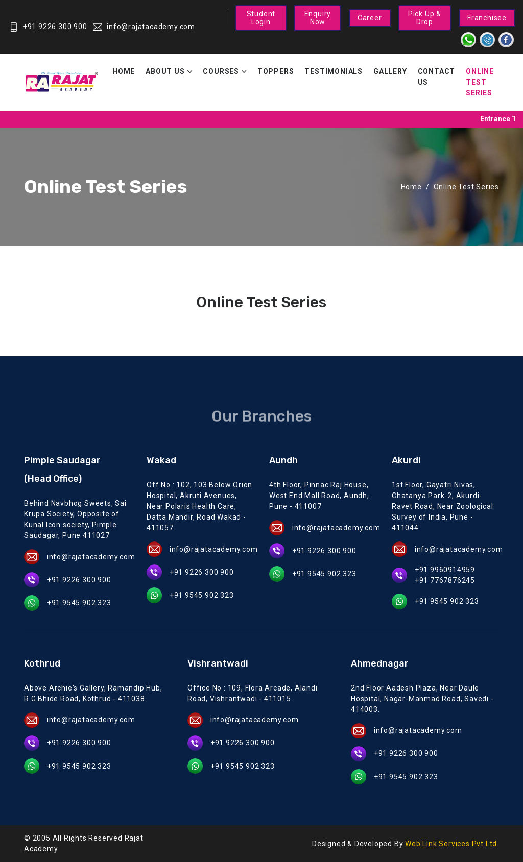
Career (370, 18)
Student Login (261, 18)
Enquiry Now (317, 18)
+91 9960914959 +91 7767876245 (445, 574)
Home (123, 71)
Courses (221, 71)
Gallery (390, 71)
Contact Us (437, 76)
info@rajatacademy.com (144, 26)
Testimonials (333, 71)
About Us (165, 71)
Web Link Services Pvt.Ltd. (452, 844)
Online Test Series (480, 82)
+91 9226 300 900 (48, 26)
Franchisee (487, 18)
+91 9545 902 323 (79, 603)
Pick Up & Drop (424, 18)
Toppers (275, 71)
